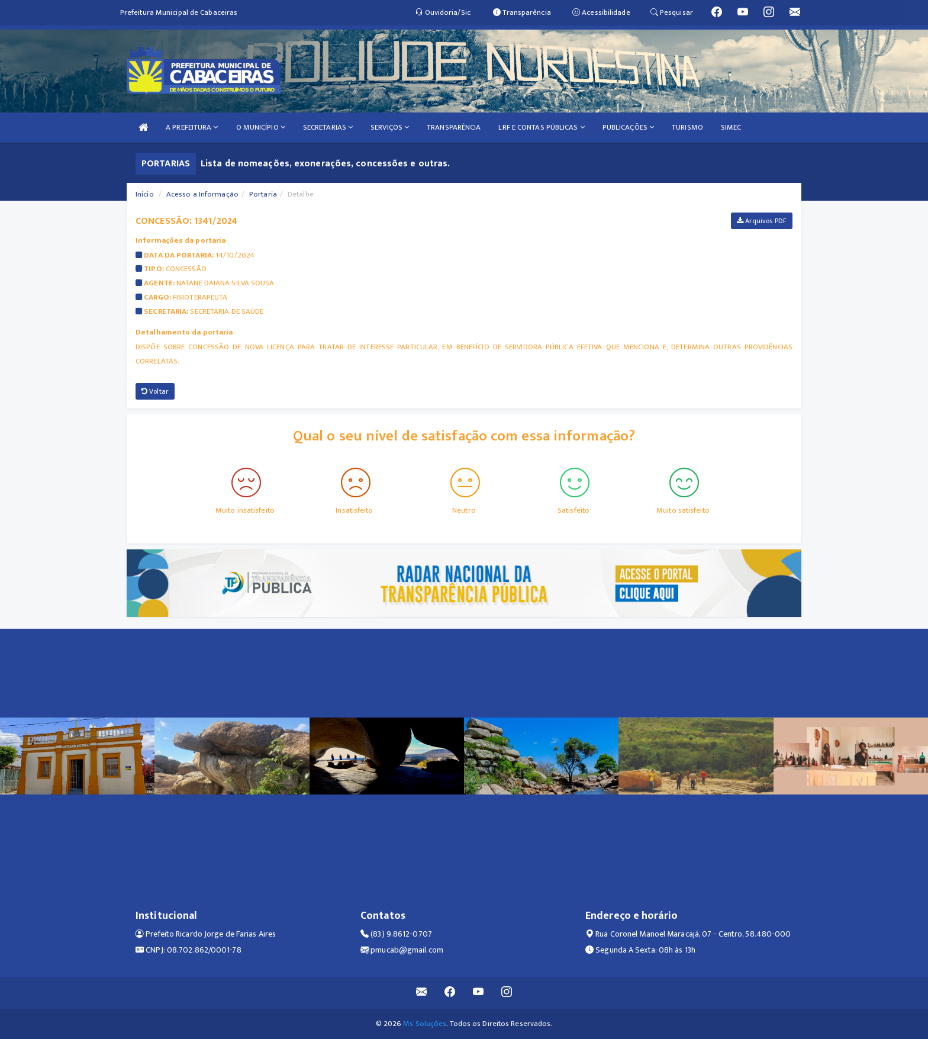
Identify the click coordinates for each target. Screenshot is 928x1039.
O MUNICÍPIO (260, 127)
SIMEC (731, 127)
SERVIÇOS (389, 127)
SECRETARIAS (328, 127)
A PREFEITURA (192, 127)
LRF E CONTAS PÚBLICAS (541, 127)
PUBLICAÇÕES (628, 127)
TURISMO (687, 127)
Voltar (155, 391)
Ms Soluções (424, 1023)
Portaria (263, 194)
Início (145, 194)
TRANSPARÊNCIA (454, 127)
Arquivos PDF (762, 221)
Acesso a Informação (202, 194)
